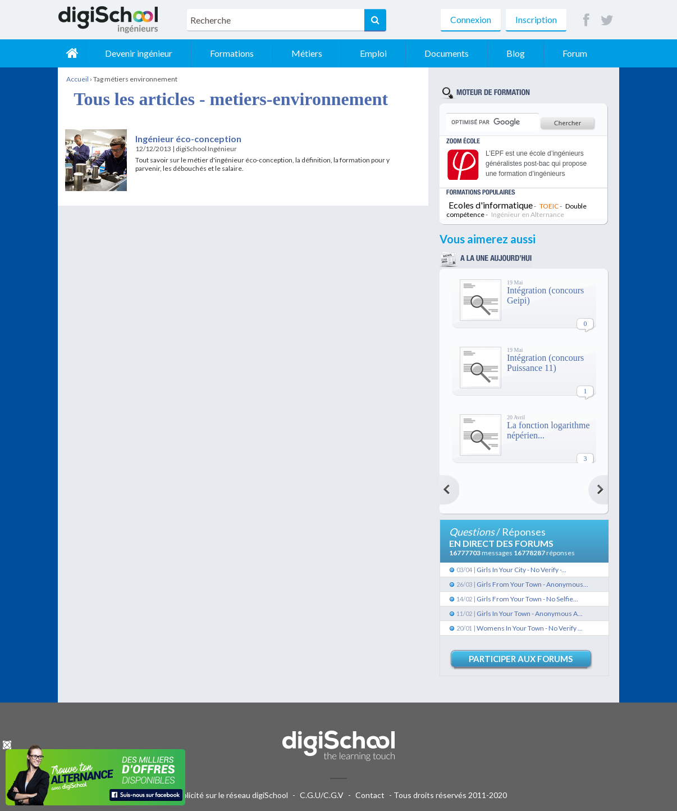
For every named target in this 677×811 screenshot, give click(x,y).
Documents (446, 53)
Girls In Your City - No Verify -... (521, 569)
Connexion (470, 19)
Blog (515, 53)
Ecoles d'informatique (491, 205)
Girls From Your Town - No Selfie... (527, 599)
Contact (370, 795)
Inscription (536, 19)
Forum (574, 53)
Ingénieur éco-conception (188, 138)
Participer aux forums (521, 659)
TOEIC (549, 206)
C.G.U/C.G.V (322, 795)
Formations (232, 53)
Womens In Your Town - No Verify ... (530, 628)
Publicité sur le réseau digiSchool (230, 795)
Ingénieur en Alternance (527, 214)
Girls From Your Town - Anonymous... (532, 584)
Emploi (373, 53)
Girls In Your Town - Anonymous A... (530, 613)
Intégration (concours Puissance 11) (545, 363)
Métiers (306, 53)
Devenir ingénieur (138, 53)
